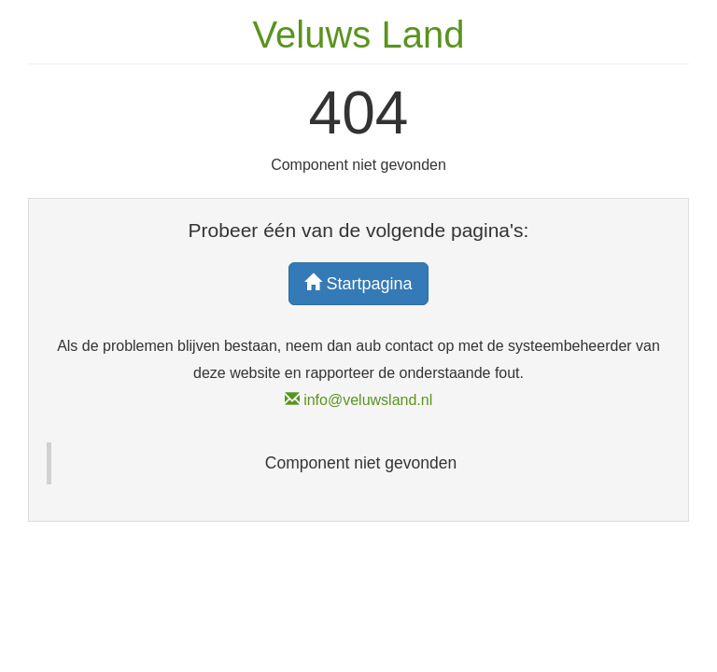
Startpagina (358, 283)
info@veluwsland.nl (359, 400)
